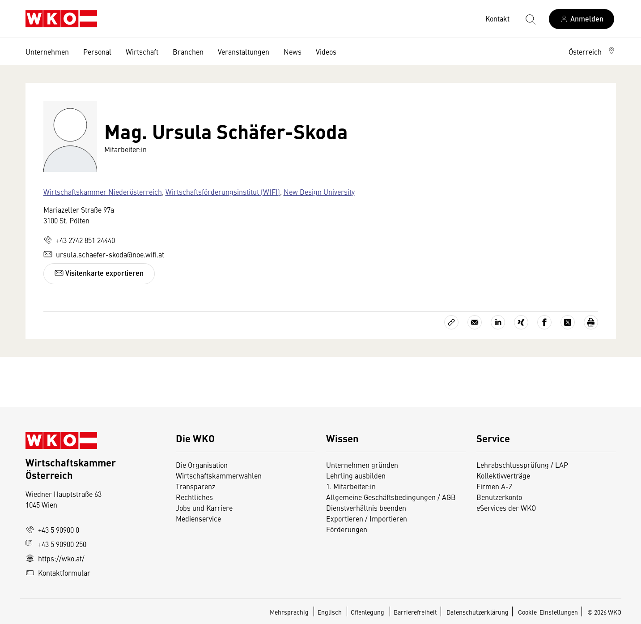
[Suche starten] (530, 19)
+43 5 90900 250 (55, 544)
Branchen (188, 51)
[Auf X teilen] (567, 322)
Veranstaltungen (243, 51)
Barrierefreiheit (415, 611)
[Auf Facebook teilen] (544, 322)
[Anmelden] (581, 19)
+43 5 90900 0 (52, 529)
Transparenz (195, 486)
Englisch (330, 611)
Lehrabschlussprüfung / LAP (522, 465)
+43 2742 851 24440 (79, 240)
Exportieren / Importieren (366, 518)
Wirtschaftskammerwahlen (219, 475)
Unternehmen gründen (362, 465)
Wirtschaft (142, 51)
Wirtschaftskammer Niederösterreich (102, 192)
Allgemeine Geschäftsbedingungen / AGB (391, 497)
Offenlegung (367, 611)
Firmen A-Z (494, 486)
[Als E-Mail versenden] (474, 322)
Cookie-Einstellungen (548, 611)
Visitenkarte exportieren (99, 273)
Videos (326, 51)
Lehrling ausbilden (356, 475)
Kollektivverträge (503, 475)
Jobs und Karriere (204, 508)
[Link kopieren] (451, 322)
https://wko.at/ (55, 558)
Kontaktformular (57, 572)
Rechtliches (194, 497)
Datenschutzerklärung (477, 611)
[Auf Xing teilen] (521, 322)
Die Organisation (202, 465)
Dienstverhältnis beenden (366, 508)
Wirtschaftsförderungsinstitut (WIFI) (223, 192)
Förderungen (346, 529)
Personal (97, 51)
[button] (592, 51)
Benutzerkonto (499, 497)
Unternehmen (47, 51)
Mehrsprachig (290, 611)
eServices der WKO (506, 508)
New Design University (319, 192)
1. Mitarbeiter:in (351, 486)
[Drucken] (591, 322)
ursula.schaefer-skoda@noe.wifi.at (103, 254)
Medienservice (198, 518)
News (292, 51)
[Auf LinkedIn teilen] (498, 322)
